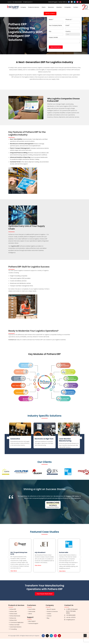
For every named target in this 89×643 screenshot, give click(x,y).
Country (68, 31)
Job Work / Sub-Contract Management (69, 372)
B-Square (36, 636)
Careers (49, 613)
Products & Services (33, 7)
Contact (75, 7)
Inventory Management (72, 378)
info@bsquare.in (70, 619)
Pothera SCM (13, 620)
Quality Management (65, 365)
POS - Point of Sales (17, 385)
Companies (67, 7)
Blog (48, 618)
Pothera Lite (13, 618)
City (50, 31)
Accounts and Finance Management (18, 379)
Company (23, 7)
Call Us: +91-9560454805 (15, 2)
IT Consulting (13, 629)
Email (68, 25)
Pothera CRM (13, 611)
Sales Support (32, 621)
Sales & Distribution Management (26, 365)
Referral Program (53, 2)
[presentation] (8, 436)
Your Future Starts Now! (44, 594)
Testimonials (31, 611)
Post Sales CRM (20, 392)
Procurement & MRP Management (70, 392)
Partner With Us (63, 2)
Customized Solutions (15, 627)
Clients (43, 7)
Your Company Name (55, 25)
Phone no (69, 19)
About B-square (51, 609)
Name (51, 19)
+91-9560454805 (70, 615)
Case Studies (31, 609)
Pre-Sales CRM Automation (64, 399)
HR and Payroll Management (27, 399)
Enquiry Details (53, 37)
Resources (51, 7)
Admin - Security (20, 371)
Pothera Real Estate (15, 616)
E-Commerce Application (16, 622)
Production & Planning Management (72, 385)
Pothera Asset (13, 613)
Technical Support (33, 623)
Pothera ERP (13, 609)
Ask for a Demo (50, 13)
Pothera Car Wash (14, 624)
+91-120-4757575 (70, 617)
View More (13, 571)
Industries (59, 7)
